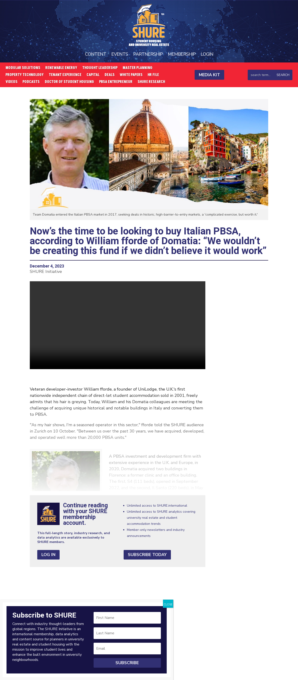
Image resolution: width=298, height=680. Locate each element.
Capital (93, 75)
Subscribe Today (147, 554)
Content (95, 54)
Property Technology (25, 75)
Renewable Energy (61, 68)
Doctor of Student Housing (69, 82)
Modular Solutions (23, 68)
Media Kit (209, 74)
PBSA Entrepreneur (115, 82)
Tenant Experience (65, 75)
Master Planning (137, 68)
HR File (153, 75)
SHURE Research (151, 82)
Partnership (148, 54)
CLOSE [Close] (168, 604)
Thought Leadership (100, 68)
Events (119, 54)
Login (207, 54)
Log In (48, 554)
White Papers (131, 75)
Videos (11, 82)
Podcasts (31, 82)
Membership (182, 54)
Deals (110, 75)
